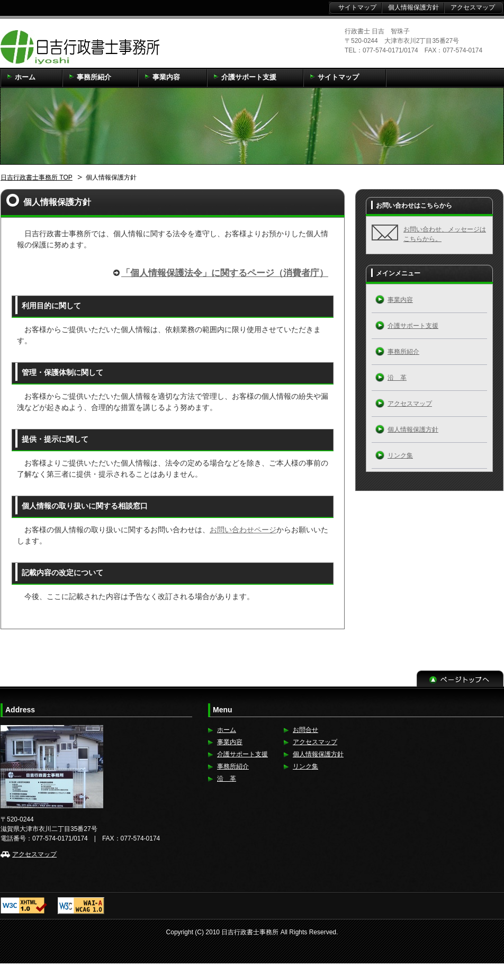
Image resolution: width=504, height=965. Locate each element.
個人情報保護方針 (413, 429)
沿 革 (397, 377)
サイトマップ (357, 7)
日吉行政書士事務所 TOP (37, 177)
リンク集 (400, 455)
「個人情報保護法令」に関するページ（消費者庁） (224, 273)
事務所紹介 (403, 351)
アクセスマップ (410, 403)
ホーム (226, 730)
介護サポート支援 (413, 325)
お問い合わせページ (243, 529)
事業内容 (400, 299)
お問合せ (305, 730)
